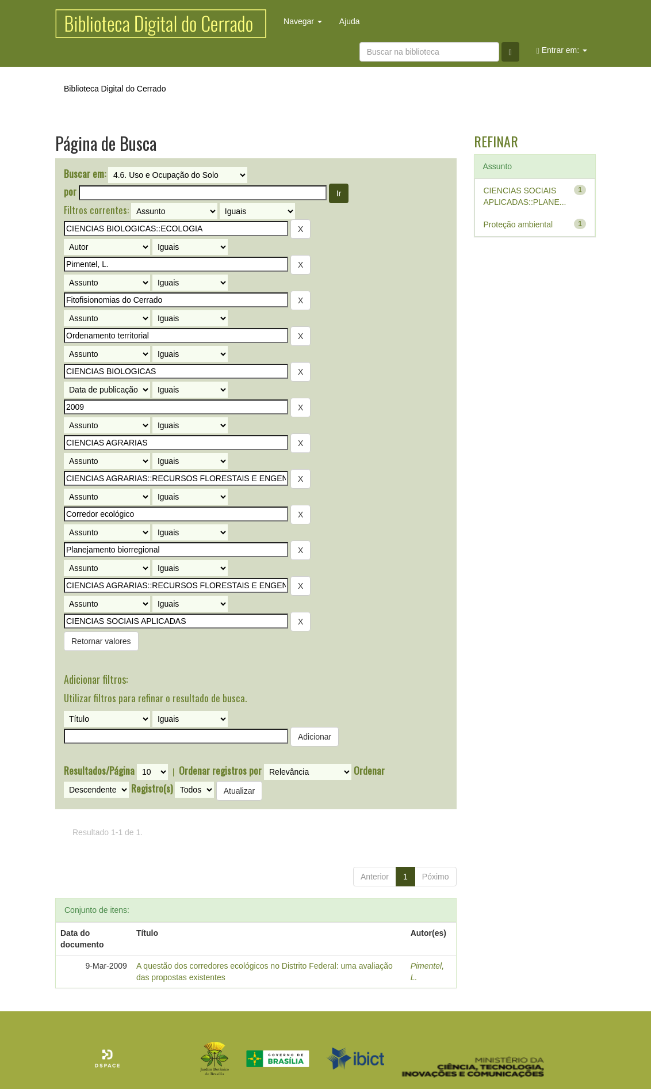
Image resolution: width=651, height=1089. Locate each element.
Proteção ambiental (518, 224)
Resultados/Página (99, 771)
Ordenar (369, 771)
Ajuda (349, 21)
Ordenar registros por (220, 771)
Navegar (303, 21)
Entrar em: (562, 50)
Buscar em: (85, 174)
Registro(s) (152, 788)
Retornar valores (101, 641)
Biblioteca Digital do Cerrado (115, 88)
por (70, 192)
